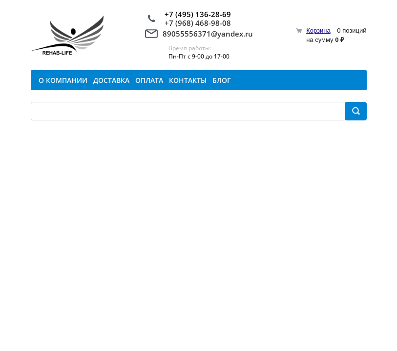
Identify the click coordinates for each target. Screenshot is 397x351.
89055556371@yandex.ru (208, 34)
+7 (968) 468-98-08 (198, 23)
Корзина (318, 30)
